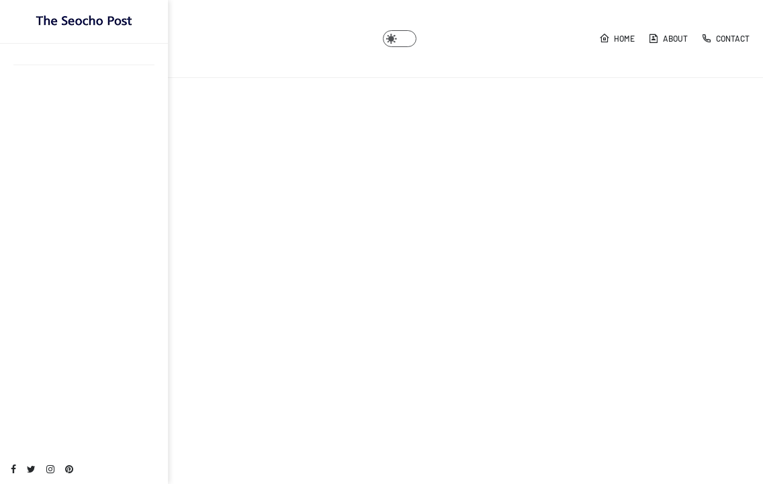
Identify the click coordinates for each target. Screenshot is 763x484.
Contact (725, 38)
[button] (399, 38)
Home (617, 38)
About (668, 38)
